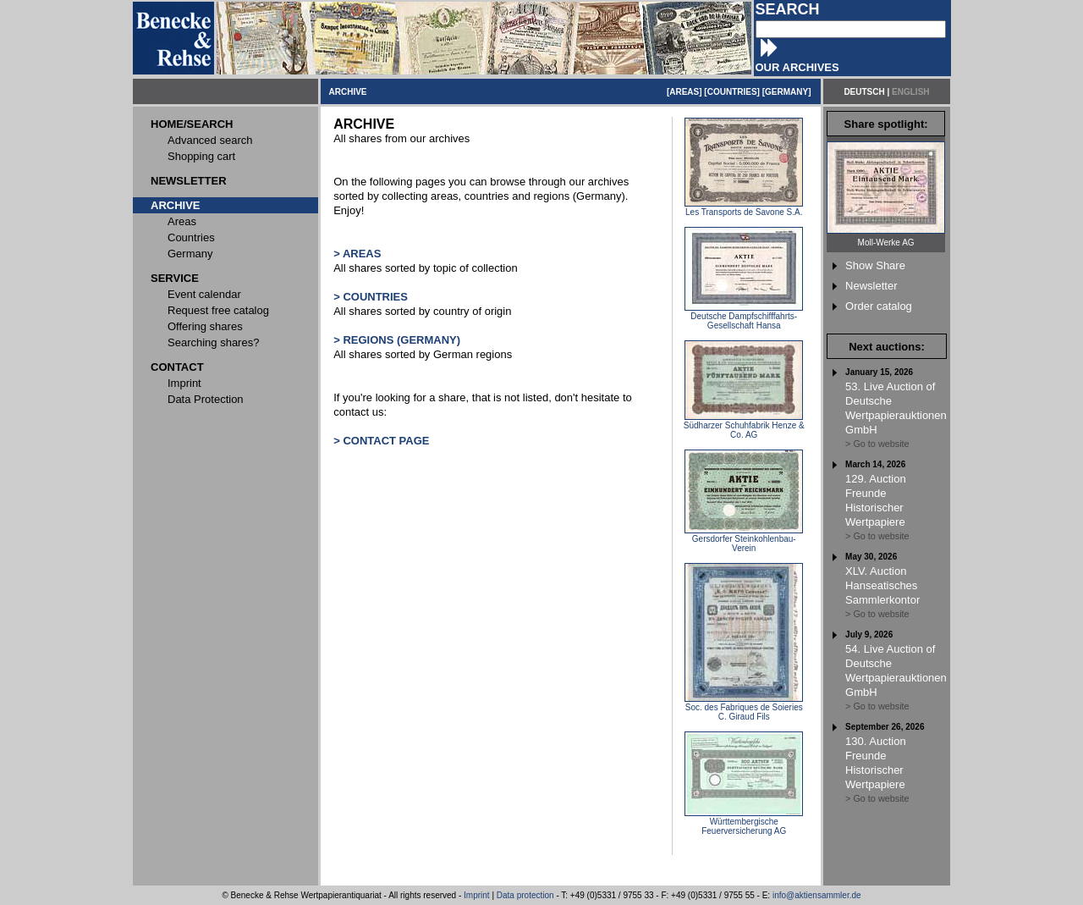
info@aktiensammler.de (816, 895)
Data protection (525, 895)
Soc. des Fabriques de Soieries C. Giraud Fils (743, 708)
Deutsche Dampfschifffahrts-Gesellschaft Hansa (743, 317)
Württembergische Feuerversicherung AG (743, 822)
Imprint (477, 895)
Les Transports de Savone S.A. (743, 208)
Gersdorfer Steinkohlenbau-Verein (743, 540)
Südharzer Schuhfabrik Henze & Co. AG (744, 426)
